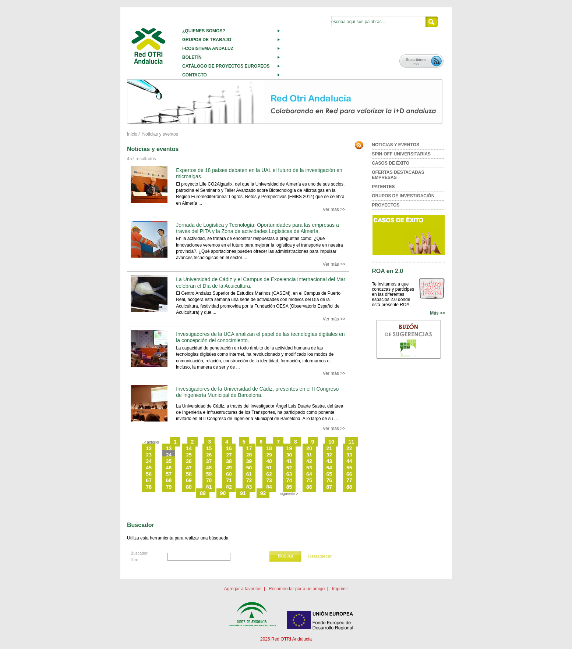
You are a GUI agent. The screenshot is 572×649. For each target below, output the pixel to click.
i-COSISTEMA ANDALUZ (207, 48)
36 (189, 461)
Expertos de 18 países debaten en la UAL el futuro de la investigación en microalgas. (259, 173)
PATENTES (383, 186)
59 (209, 474)
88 (349, 487)
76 (329, 480)
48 (209, 468)
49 (229, 468)
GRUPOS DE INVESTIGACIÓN (403, 195)
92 (263, 493)
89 (203, 493)
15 (209, 448)
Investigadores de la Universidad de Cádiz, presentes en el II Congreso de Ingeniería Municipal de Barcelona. (257, 392)
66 (349, 474)
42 (309, 461)
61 (249, 474)
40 (269, 461)
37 (209, 461)
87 (329, 487)
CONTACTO (194, 75)
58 (189, 474)
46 (169, 468)
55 (349, 468)
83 (249, 487)
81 (209, 487)
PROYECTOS (385, 205)
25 (189, 455)
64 (309, 474)
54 (329, 468)
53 (309, 468)
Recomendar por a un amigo (297, 588)
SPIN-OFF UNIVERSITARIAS (401, 154)
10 (331, 442)
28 (249, 455)
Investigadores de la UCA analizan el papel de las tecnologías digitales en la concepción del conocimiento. (260, 337)
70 (209, 480)
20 (309, 448)
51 (269, 468)
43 (329, 461)
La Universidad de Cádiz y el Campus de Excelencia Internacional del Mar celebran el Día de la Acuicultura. (260, 282)
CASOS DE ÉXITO (390, 163)
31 (309, 455)
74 (289, 480)
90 (223, 493)
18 (269, 448)
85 (289, 487)
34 (149, 461)
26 (209, 455)
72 (249, 480)
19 (289, 448)
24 (169, 455)
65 (329, 474)
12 (149, 448)
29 (269, 455)
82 (229, 487)
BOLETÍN (192, 57)
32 (329, 455)
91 (243, 493)
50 (249, 468)
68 (169, 480)
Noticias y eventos (160, 134)
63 (289, 474)
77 (349, 480)
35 (169, 461)
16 (229, 448)
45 (149, 468)
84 (269, 487)
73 (269, 480)
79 (169, 487)
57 (169, 474)
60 (229, 474)
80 (189, 487)
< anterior (152, 442)
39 (249, 461)
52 (289, 468)
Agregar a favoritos (242, 588)
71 (229, 480)
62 (269, 474)
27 (229, 455)
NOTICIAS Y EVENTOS (395, 144)
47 (189, 468)
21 (329, 448)
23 (149, 455)
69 (189, 480)
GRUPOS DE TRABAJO (206, 39)
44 (349, 461)
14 (189, 448)
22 (349, 448)
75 (309, 480)
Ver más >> (334, 209)
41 (289, 461)
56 (149, 474)
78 (149, 487)
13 (169, 448)
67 (149, 480)
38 (229, 461)
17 (249, 448)
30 (289, 455)
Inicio (132, 134)
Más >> (437, 313)
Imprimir (340, 588)
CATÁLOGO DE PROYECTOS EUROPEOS (226, 66)
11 (351, 442)
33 (349, 455)
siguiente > (289, 494)
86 (309, 487)
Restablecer (320, 556)
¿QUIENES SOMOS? (203, 30)
